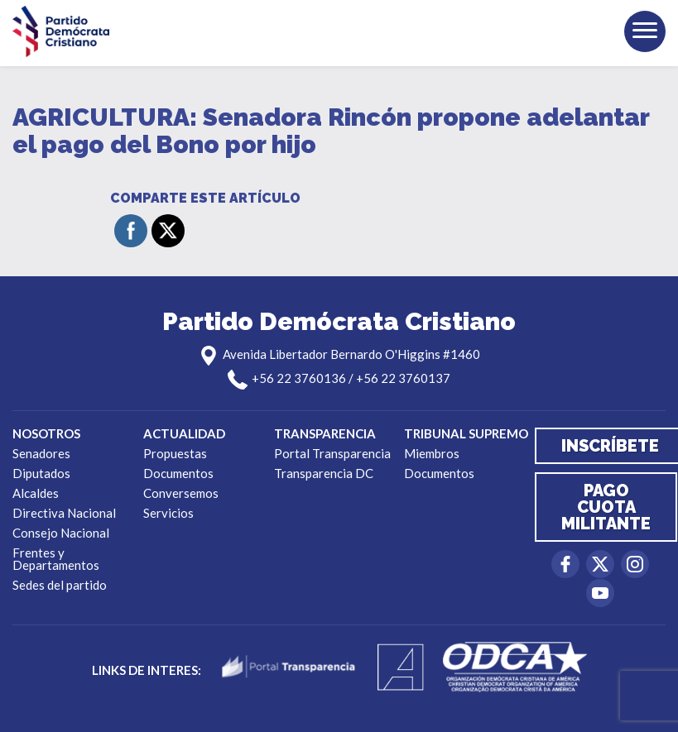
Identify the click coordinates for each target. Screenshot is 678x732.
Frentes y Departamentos (55, 558)
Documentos (178, 473)
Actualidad (184, 433)
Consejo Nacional (60, 532)
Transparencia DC (323, 473)
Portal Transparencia (332, 453)
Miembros (431, 453)
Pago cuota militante (606, 507)
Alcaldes (35, 493)
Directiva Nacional (64, 512)
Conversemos (181, 493)
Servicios (168, 512)
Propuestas (175, 453)
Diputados (41, 473)
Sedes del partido (59, 584)
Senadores (41, 453)
